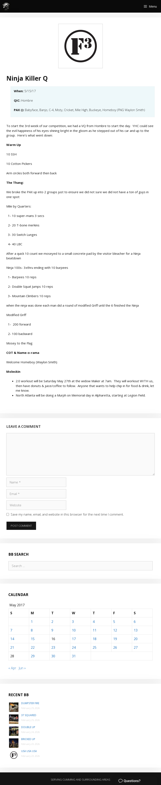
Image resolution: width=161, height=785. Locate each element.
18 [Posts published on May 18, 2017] (94, 639)
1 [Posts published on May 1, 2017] (32, 621)
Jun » (22, 668)
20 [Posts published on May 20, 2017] (136, 639)
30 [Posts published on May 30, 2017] (53, 656)
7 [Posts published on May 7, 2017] (11, 630)
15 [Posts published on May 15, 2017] (33, 639)
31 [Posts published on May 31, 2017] (74, 656)
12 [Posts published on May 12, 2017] (115, 630)
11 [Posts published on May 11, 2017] (94, 630)
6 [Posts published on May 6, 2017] (135, 621)
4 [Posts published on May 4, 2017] (94, 621)
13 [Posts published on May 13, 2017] (136, 630)
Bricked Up (28, 739)
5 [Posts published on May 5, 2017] (114, 621)
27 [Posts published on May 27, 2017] (136, 647)
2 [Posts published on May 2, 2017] (52, 621)
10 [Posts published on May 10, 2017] (74, 630)
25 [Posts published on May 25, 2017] (94, 647)
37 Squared (28, 715)
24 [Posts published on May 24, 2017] (74, 647)
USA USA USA (29, 751)
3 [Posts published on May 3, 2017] (73, 621)
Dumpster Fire (30, 703)
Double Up (28, 727)
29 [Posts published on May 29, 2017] (33, 656)
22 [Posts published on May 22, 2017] (33, 647)
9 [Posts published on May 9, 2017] (52, 630)
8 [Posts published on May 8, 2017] (32, 630)
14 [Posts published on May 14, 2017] (12, 639)
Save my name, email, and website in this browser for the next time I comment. (67, 514)
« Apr (12, 668)
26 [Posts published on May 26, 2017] (115, 647)
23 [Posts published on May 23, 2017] (53, 647)
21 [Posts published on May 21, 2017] (12, 647)
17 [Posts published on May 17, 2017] (74, 639)
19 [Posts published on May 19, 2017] (115, 639)
